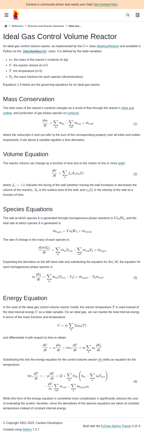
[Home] (5, 26)
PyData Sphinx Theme (116, 426)
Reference (17, 26)
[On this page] (137, 15)
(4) (100, 359)
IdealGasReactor (108, 46)
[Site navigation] (6, 15)
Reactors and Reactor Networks (46, 26)
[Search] (128, 15)
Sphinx (27, 429)
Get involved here (105, 4)
